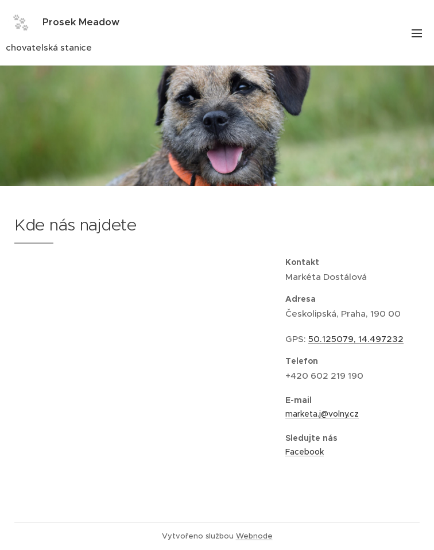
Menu (417, 33)
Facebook (304, 451)
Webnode (254, 536)
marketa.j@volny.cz (322, 414)
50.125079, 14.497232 (356, 338)
